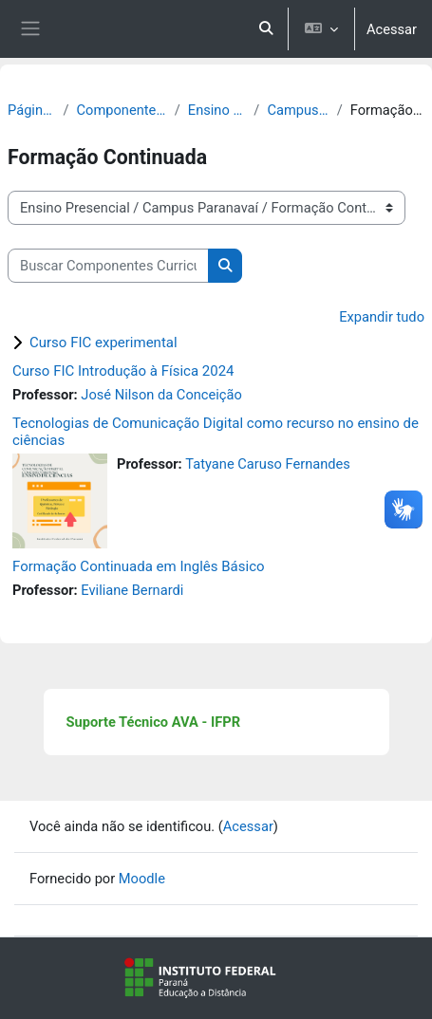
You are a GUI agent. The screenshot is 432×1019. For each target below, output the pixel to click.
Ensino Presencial (217, 110)
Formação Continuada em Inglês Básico (138, 566)
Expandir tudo (381, 316)
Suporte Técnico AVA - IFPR (153, 722)
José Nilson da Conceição (161, 394)
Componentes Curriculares (122, 110)
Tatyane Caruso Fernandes (267, 463)
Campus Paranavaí (298, 110)
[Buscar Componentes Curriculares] (108, 266)
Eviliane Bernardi (132, 590)
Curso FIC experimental (103, 342)
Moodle (142, 878)
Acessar (391, 29)
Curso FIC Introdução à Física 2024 (123, 371)
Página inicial (31, 110)
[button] (266, 29)
